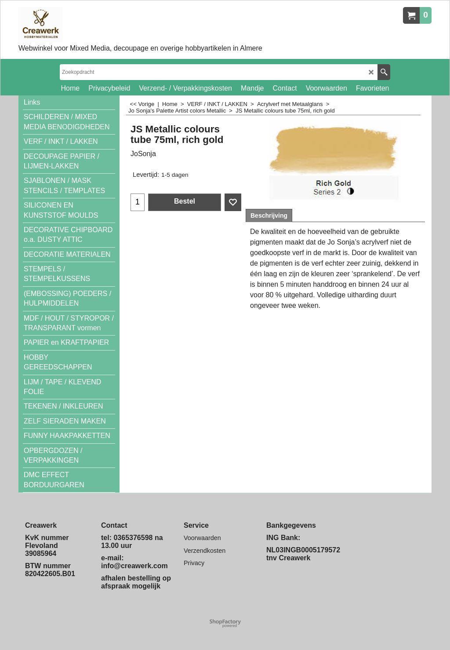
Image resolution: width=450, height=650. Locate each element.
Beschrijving (268, 215)
